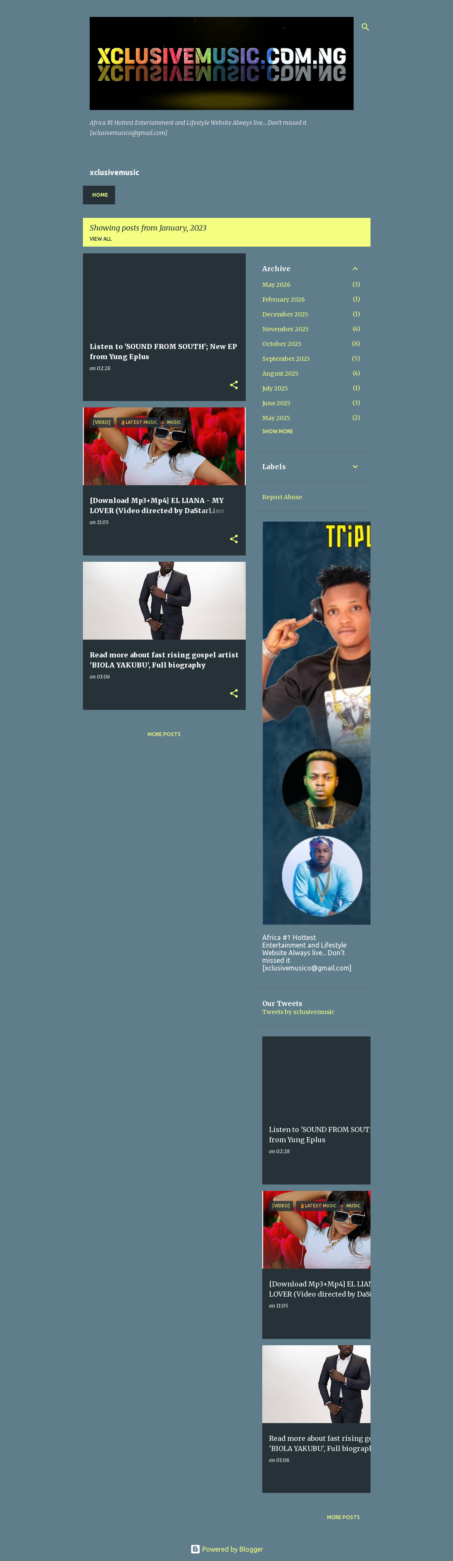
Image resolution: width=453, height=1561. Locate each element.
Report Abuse (282, 497)
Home (100, 195)
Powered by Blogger (226, 1549)
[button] (234, 385)
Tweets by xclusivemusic (298, 1012)
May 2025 (276, 418)
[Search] (365, 27)
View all (101, 239)
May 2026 (276, 285)
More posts (164, 734)
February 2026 (283, 299)
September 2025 (286, 359)
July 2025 (275, 388)
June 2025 (276, 403)
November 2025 (285, 329)
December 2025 (285, 314)
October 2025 (282, 344)
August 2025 (280, 373)
